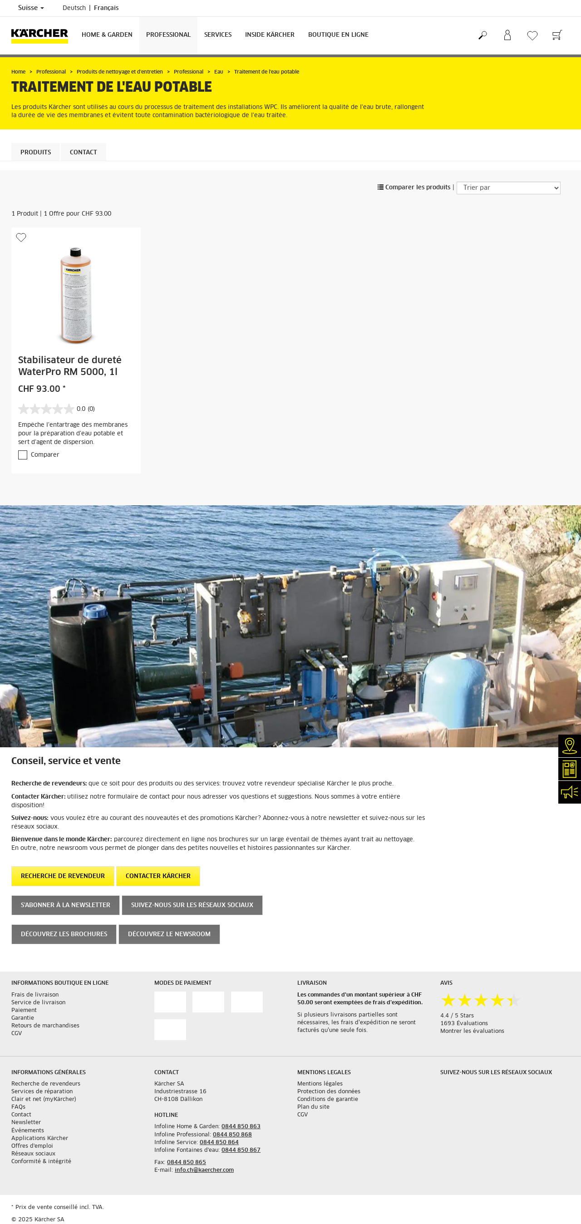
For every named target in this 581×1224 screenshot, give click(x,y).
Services (217, 35)
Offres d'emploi (32, 1146)
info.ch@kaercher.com (204, 1170)
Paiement (24, 1010)
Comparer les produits (414, 188)
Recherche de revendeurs (45, 1084)
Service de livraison (38, 1003)
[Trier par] (509, 188)
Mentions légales (320, 1084)
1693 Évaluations (464, 1024)
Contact (83, 153)
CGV (16, 1033)
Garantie (22, 1018)
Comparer (45, 455)
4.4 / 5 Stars (457, 1016)
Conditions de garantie (327, 1099)
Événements (27, 1131)
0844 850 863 (241, 1127)
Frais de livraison (35, 995)
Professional (168, 35)
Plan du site (313, 1107)
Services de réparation (42, 1092)
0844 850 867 (241, 1150)
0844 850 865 (186, 1162)
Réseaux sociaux (33, 1154)
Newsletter (26, 1122)
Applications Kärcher (39, 1138)
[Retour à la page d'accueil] (43, 36)
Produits (35, 153)
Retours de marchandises (45, 1026)
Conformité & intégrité (41, 1162)
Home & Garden (107, 35)
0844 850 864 (219, 1142)
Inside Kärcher (270, 35)
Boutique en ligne (338, 35)
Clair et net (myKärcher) (43, 1099)
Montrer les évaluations (472, 1031)
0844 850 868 (232, 1135)
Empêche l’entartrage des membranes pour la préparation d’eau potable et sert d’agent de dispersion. (73, 433)
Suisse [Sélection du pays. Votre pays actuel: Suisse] (31, 8)
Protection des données (328, 1092)
